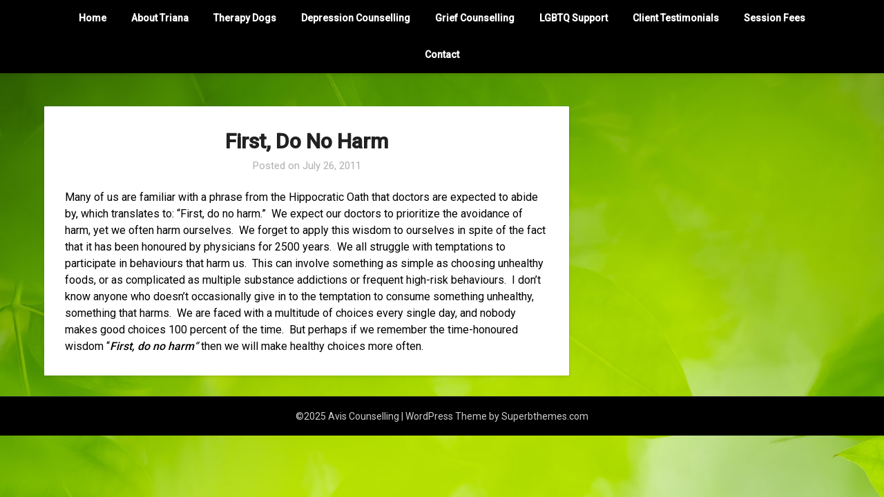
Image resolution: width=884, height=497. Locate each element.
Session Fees (774, 17)
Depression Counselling (355, 17)
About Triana (160, 17)
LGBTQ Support (573, 17)
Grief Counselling (475, 17)
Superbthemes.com (544, 416)
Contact (442, 54)
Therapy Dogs (244, 17)
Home (92, 17)
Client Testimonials (676, 17)
